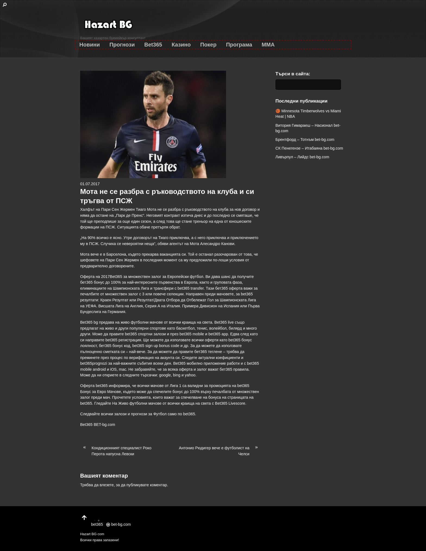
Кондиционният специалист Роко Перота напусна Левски (115, 450)
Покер (208, 45)
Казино (181, 45)
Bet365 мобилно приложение (199, 363)
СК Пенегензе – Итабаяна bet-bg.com (309, 148)
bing (176, 375)
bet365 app (218, 334)
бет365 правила (234, 369)
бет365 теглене (208, 351)
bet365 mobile (192, 334)
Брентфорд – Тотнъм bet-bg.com (304, 139)
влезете (107, 485)
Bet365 (153, 45)
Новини (89, 45)
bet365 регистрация (123, 340)
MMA (268, 45)
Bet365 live (224, 322)
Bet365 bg (89, 322)
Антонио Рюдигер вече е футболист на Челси (220, 450)
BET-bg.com (104, 424)
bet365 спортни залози (145, 334)
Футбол (160, 414)
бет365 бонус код (114, 345)
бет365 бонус (92, 282)
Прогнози (122, 45)
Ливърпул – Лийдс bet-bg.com (302, 157)
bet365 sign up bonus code (155, 345)
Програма (239, 45)
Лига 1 (175, 385)
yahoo (190, 375)
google (165, 375)
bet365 (189, 414)
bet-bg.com (118, 524)
